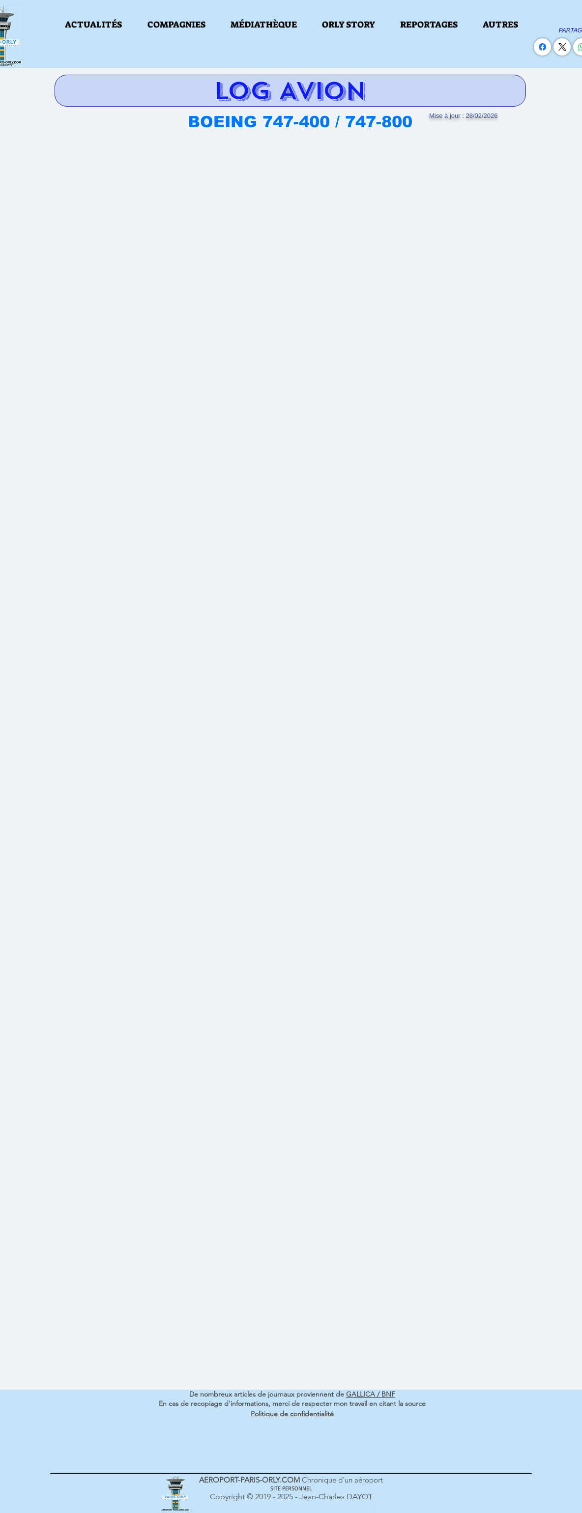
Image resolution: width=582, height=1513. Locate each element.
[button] (93, 24)
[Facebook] (542, 47)
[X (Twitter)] (562, 47)
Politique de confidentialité (292, 1413)
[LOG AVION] (290, 91)
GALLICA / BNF (370, 1394)
